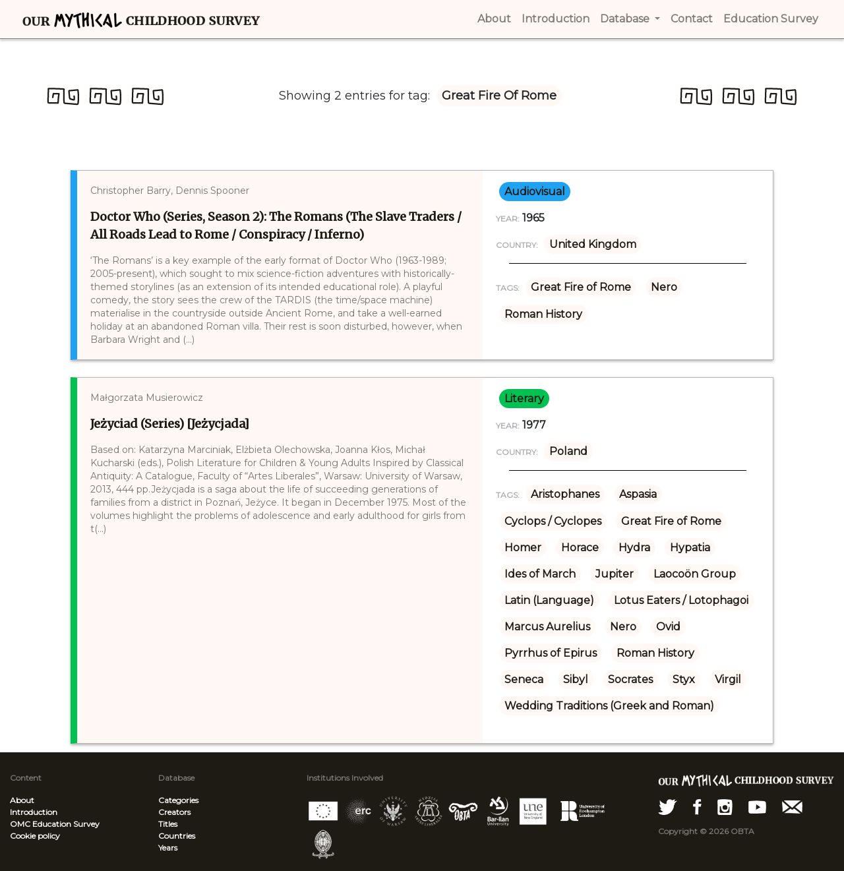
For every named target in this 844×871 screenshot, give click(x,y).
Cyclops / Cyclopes (552, 521)
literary (524, 398)
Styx (684, 679)
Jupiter (614, 574)
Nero (664, 287)
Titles (167, 824)
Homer (522, 547)
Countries (176, 836)
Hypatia (690, 547)
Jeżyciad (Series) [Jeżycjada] (169, 423)
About (22, 800)
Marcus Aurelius (547, 626)
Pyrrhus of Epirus (550, 653)
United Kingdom (592, 244)
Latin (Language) (549, 600)
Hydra (634, 547)
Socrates (630, 679)
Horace (580, 547)
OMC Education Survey (55, 824)
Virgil (728, 679)
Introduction (33, 812)
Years (167, 848)
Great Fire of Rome (581, 287)
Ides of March (540, 574)
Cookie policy (35, 836)
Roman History (543, 314)
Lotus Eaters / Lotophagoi (681, 600)
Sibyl (575, 679)
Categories (178, 800)
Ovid (668, 626)
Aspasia (638, 494)
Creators (174, 812)
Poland (568, 451)
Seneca (523, 679)
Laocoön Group (694, 574)
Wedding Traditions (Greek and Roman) (609, 706)
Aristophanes (565, 494)
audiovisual (534, 191)
